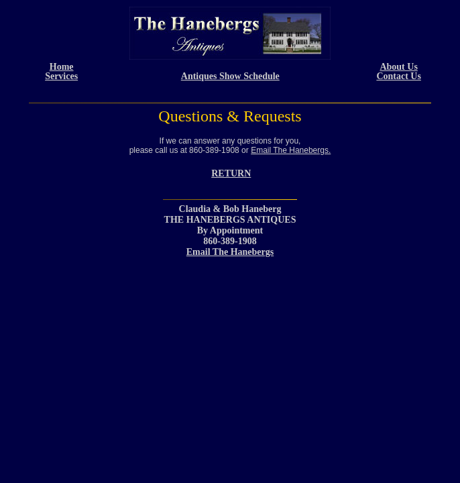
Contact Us (398, 76)
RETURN (231, 173)
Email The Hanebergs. (291, 150)
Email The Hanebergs (230, 252)
